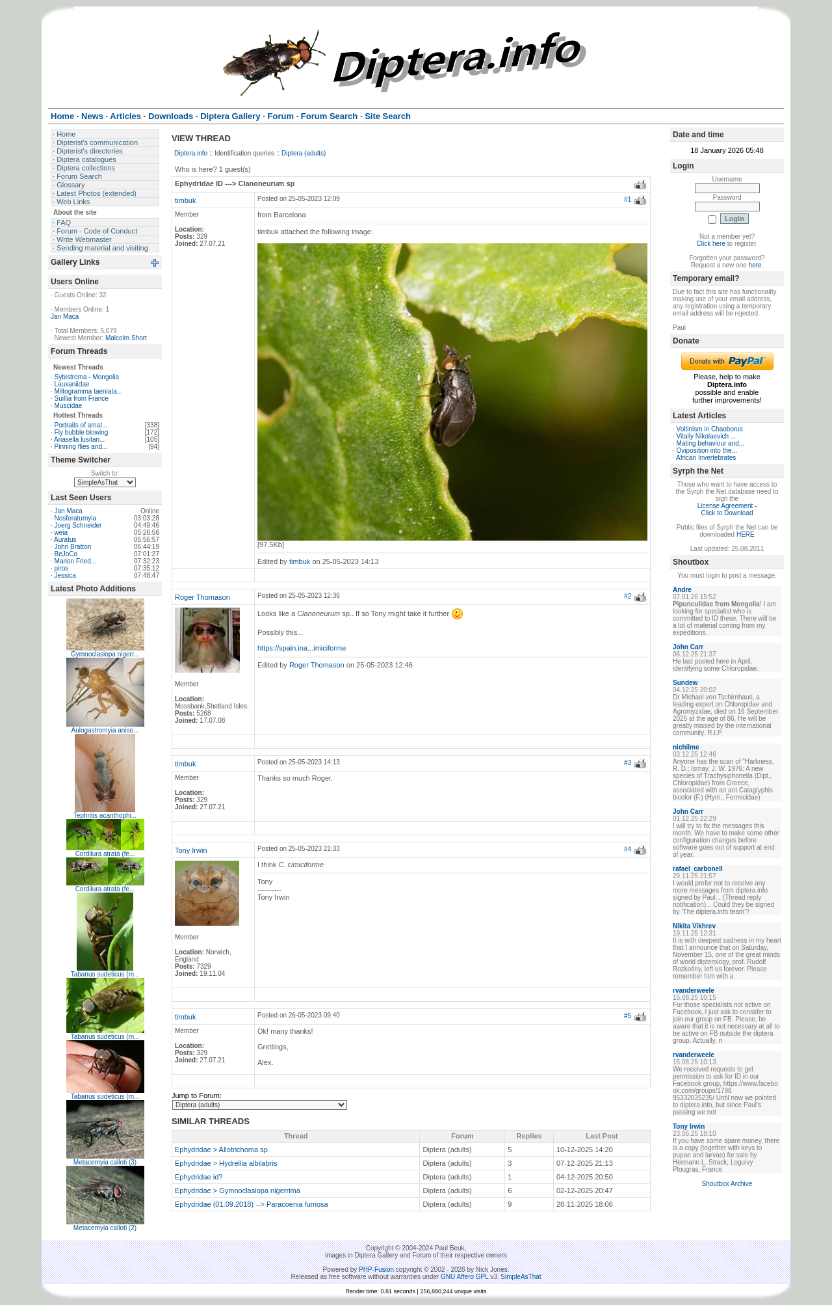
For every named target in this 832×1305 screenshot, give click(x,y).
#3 (627, 762)
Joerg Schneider (78, 525)
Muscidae (69, 405)
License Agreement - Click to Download (727, 509)
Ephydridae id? (198, 1177)
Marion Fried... (75, 561)
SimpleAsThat (520, 1276)
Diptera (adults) (303, 153)
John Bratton (73, 546)
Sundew (685, 682)
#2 (627, 596)
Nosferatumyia (75, 518)
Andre (682, 589)
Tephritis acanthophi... (104, 815)
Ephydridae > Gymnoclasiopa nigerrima (237, 1190)
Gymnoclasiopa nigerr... (105, 654)
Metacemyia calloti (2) (104, 1227)
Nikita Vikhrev (694, 926)
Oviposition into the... (707, 450)
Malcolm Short (126, 338)
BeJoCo (66, 554)
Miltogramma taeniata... (89, 391)
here (755, 265)
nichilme (686, 747)
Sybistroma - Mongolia (87, 377)
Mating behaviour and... (711, 443)
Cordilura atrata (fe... (105, 853)
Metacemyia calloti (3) (104, 1162)
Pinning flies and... (81, 446)
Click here (711, 243)
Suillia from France (82, 398)
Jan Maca (65, 316)
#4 (627, 849)
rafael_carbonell (698, 868)
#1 (627, 199)
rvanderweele (693, 990)
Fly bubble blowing (82, 432)
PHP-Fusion (376, 1269)
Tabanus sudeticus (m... (105, 974)
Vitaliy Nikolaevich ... (706, 436)
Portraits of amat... (81, 425)
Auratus (65, 539)
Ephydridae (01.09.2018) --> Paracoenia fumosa (251, 1204)
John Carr (688, 647)
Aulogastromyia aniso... (105, 730)
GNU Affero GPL (464, 1276)
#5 (627, 1015)
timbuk (185, 200)
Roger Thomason (202, 597)
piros (62, 568)
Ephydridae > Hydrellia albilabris (226, 1163)
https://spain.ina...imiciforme (301, 648)
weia (61, 532)
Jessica (65, 575)
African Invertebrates (706, 457)
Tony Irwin (191, 850)
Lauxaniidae (72, 384)
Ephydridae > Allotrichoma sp (221, 1149)
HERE (745, 534)
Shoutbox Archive (727, 1183)
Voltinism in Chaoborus (710, 429)
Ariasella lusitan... (79, 439)
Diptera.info (190, 153)
